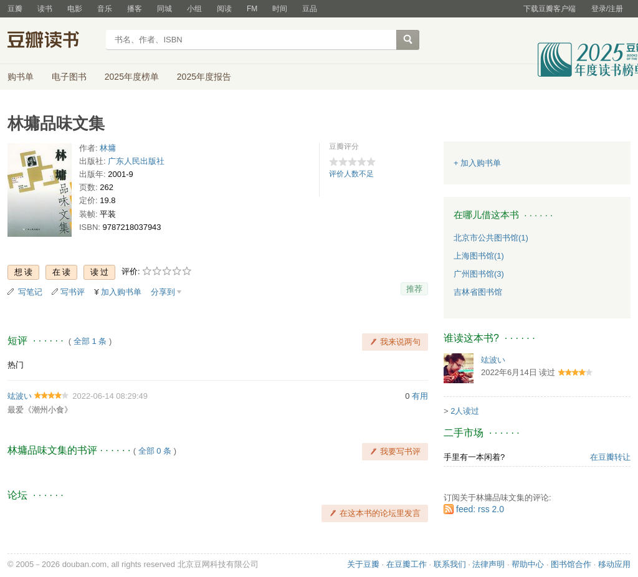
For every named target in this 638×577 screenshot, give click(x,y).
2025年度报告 (204, 77)
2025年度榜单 (132, 77)
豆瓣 (14, 8)
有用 (420, 396)
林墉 (108, 148)
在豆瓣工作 (406, 564)
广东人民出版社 (136, 161)
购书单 (20, 77)
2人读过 (464, 411)
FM (252, 8)
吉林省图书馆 (478, 292)
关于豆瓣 (363, 564)
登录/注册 (607, 8)
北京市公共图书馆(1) (491, 237)
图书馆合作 (571, 564)
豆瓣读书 (52, 41)
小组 (194, 8)
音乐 (104, 8)
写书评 (72, 292)
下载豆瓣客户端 (549, 8)
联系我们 (450, 564)
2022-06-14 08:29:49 (110, 396)
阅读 (224, 8)
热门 (15, 365)
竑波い (19, 396)
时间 (279, 8)
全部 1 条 (90, 341)
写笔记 (30, 292)
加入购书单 (121, 292)
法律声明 (488, 564)
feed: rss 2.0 (480, 509)
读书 (44, 8)
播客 (134, 8)
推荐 (414, 288)
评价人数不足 (351, 173)
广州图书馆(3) (479, 274)
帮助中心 (528, 564)
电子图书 (69, 77)
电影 (74, 8)
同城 (164, 8)
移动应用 (614, 564)
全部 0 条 (154, 450)
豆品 (309, 8)
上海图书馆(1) (479, 255)
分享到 (163, 292)
